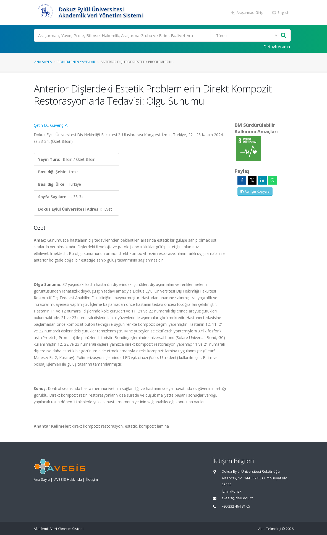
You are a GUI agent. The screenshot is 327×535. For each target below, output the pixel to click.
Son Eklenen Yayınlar (76, 62)
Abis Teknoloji (269, 528)
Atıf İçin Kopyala (255, 191)
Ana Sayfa (43, 62)
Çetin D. (41, 125)
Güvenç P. (59, 125)
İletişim (92, 479)
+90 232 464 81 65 (236, 506)
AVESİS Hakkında (68, 479)
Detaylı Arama (276, 46)
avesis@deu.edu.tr (237, 498)
